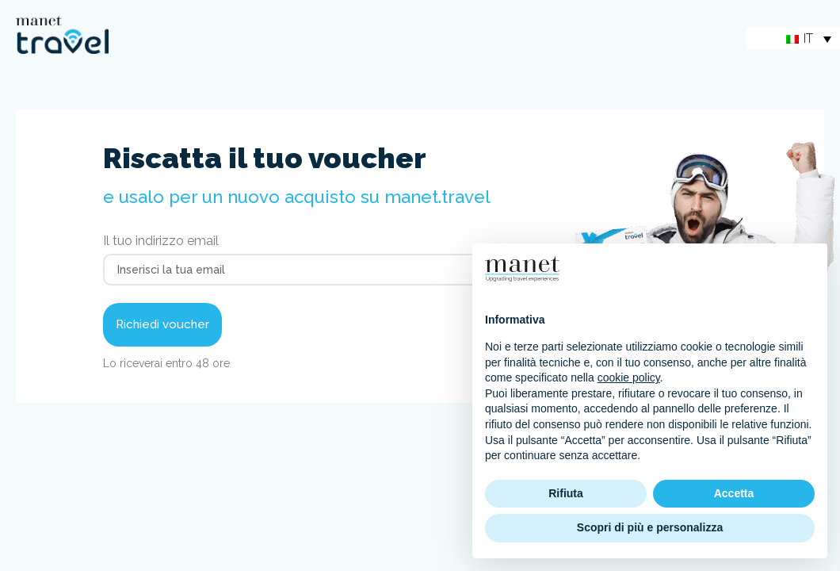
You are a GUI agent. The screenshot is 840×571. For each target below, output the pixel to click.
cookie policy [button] (629, 377)
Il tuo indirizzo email (161, 241)
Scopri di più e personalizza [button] (650, 527)
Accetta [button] (734, 493)
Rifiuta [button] (565, 493)
